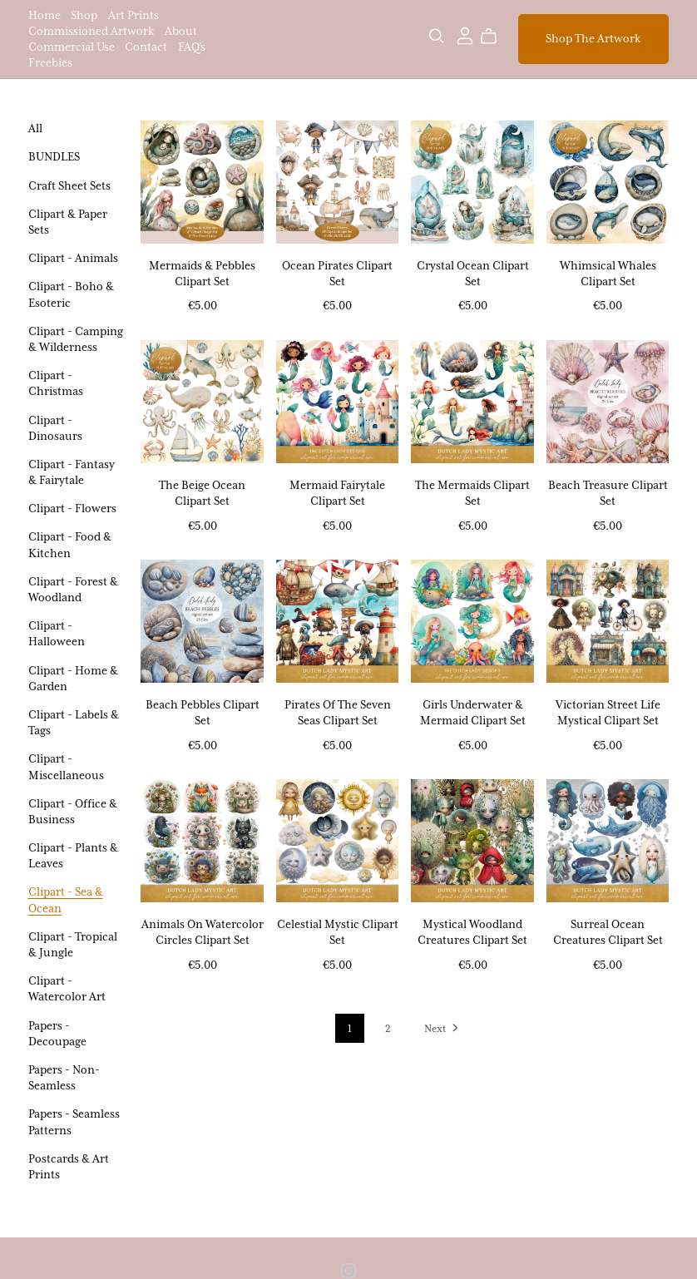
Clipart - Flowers (72, 508)
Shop (84, 14)
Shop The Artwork (593, 38)
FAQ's (191, 46)
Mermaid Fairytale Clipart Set (337, 492)
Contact (146, 46)
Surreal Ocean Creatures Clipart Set (608, 931)
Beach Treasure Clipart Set (608, 492)
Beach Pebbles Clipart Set (203, 712)
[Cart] (495, 36)
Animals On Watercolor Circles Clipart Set (202, 931)
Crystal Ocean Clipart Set (473, 273)
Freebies (50, 62)
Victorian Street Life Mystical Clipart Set (608, 712)
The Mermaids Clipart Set (472, 492)
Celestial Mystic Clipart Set (337, 931)
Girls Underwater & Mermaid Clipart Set (473, 712)
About (181, 30)
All (35, 128)
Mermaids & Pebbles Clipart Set (202, 273)
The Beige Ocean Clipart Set (202, 492)
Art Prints (133, 14)
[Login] (465, 35)
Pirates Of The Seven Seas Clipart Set (337, 712)
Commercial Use (71, 46)
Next (442, 1029)
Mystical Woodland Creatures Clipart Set (472, 931)
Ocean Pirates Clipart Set (337, 273)
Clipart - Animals (73, 257)
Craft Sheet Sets (69, 185)
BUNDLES (54, 156)
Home (44, 14)
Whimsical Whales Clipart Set (608, 273)
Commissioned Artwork (91, 30)
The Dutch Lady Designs (349, 38)
